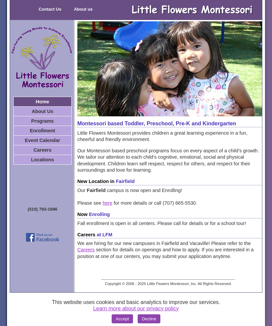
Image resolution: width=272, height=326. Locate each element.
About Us (42, 111)
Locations (42, 159)
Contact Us (50, 9)
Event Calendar (42, 140)
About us (83, 9)
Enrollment (42, 130)
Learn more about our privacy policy (136, 308)
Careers (42, 150)
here (107, 203)
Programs (42, 121)
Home (42, 101)
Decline (149, 318)
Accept (122, 318)
